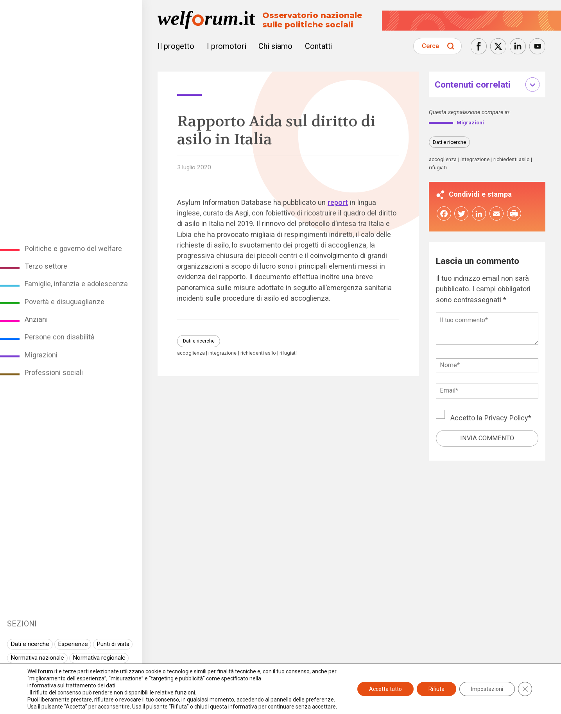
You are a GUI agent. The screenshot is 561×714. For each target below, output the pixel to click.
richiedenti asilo (258, 353)
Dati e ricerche (30, 644)
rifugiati (288, 353)
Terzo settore (46, 266)
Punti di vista (113, 644)
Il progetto (176, 46)
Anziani (36, 319)
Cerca (430, 46)
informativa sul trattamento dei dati (71, 685)
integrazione (222, 353)
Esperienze (73, 644)
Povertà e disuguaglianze (64, 302)
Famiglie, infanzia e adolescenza (76, 284)
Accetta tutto (385, 689)
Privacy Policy (506, 419)
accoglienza (191, 353)
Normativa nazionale (37, 657)
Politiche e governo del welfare (73, 248)
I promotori (226, 46)
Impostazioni (487, 689)
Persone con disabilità (60, 337)
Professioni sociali (54, 372)
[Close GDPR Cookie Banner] (525, 689)
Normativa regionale (99, 657)
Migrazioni (41, 355)
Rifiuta (436, 689)
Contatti (319, 46)
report (338, 202)
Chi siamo (275, 46)
